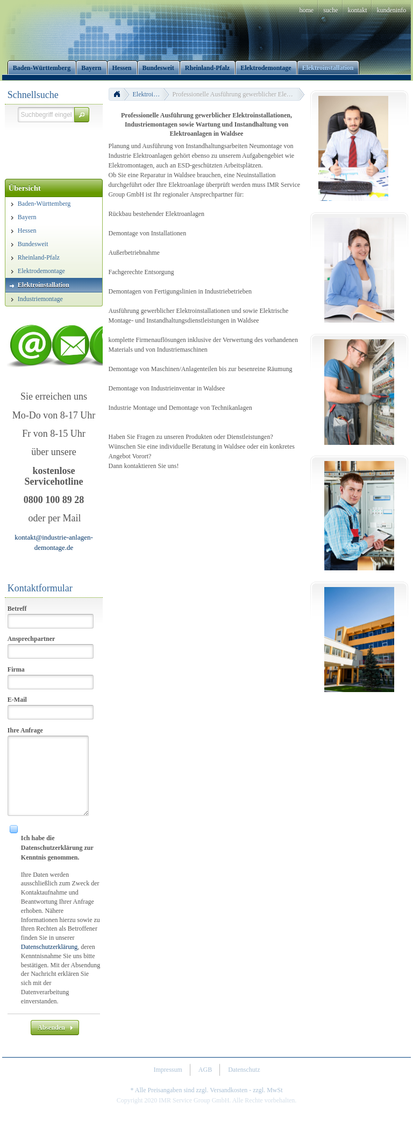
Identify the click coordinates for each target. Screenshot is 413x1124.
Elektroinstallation (151, 94)
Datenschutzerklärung (49, 947)
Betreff (17, 608)
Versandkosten (228, 1090)
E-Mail (17, 699)
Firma (16, 669)
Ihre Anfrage (25, 730)
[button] (81, 114)
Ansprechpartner (31, 639)
